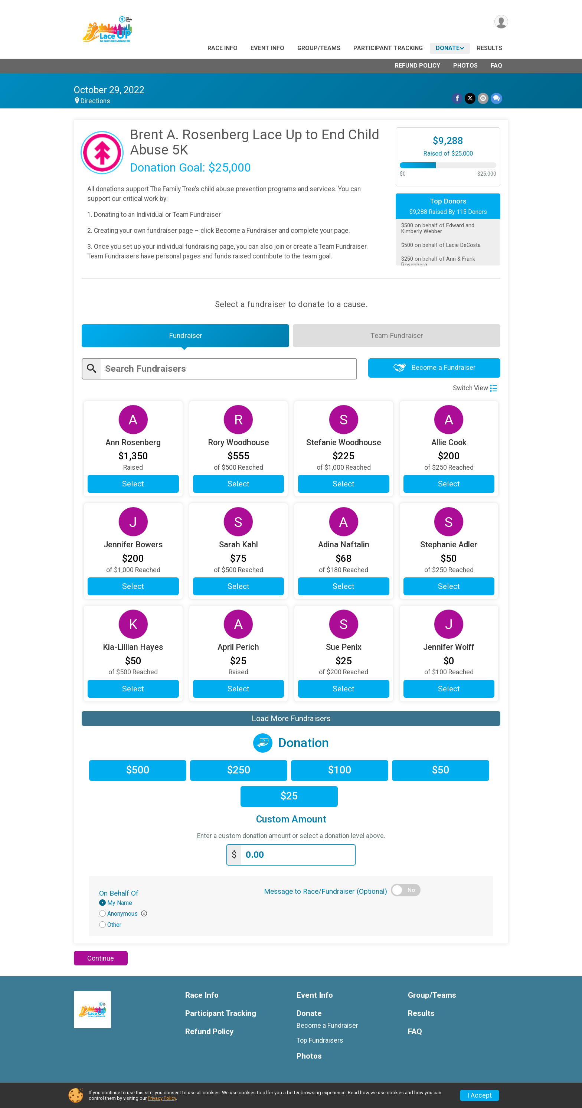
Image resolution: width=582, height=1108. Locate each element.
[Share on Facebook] (457, 98)
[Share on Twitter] (470, 98)
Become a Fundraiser (434, 368)
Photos (465, 65)
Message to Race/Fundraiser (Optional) (325, 891)
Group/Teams (318, 48)
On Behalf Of (118, 893)
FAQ (496, 65)
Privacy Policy (162, 1098)
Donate (448, 48)
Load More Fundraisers (291, 718)
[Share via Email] (483, 98)
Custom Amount (291, 819)
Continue (100, 958)
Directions (95, 101)
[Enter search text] (228, 369)
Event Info (267, 48)
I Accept (479, 1095)
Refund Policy (417, 65)
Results (489, 48)
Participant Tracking (388, 48)
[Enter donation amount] (298, 855)
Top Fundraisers (320, 1040)
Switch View (475, 388)
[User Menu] (501, 22)
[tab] (185, 335)
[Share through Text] (496, 98)
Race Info (222, 48)
